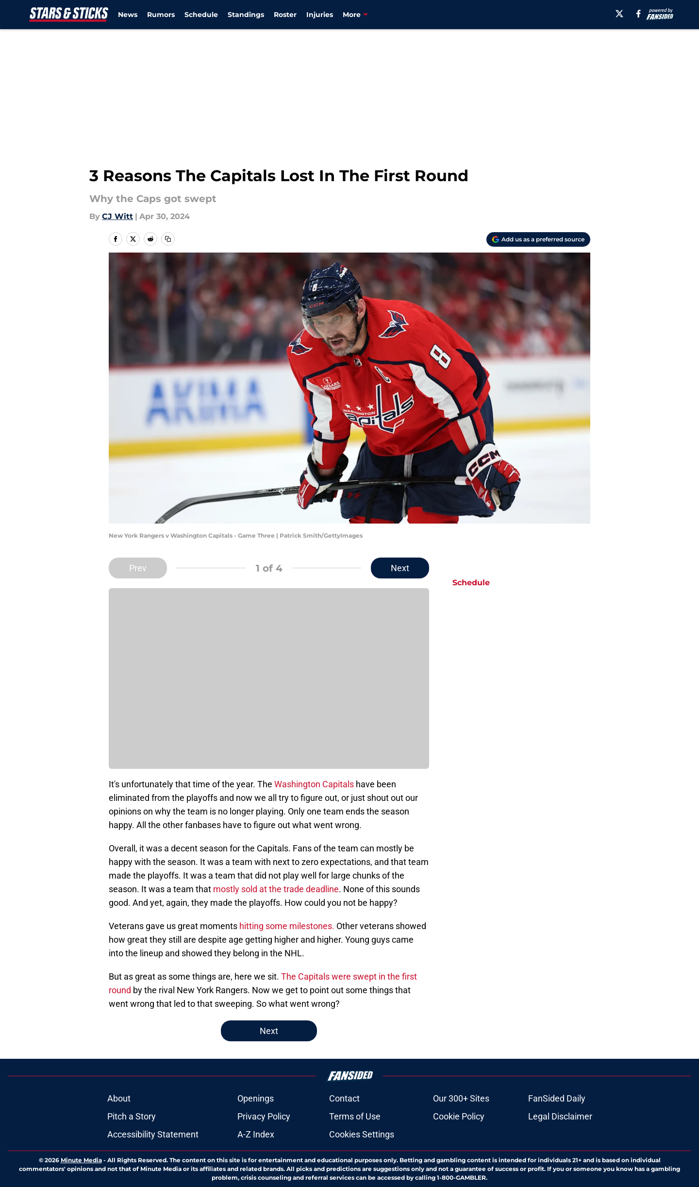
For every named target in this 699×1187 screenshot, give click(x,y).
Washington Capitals (314, 784)
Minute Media (81, 1160)
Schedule (201, 14)
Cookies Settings (269, 685)
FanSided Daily (556, 1098)
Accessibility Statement (153, 1134)
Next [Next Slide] (400, 568)
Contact (344, 1098)
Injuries (319, 14)
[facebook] (638, 13)
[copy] (168, 239)
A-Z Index (255, 1134)
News (127, 14)
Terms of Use (355, 1116)
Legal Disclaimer (560, 1116)
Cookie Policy (458, 1116)
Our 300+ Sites (461, 1098)
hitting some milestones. (286, 926)
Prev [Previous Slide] (138, 568)
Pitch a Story (131, 1116)
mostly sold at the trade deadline (276, 889)
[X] (619, 13)
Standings (246, 14)
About (119, 1098)
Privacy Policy (263, 1116)
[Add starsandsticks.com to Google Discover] (538, 239)
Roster (285, 14)
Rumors (161, 14)
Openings (255, 1098)
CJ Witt (117, 216)
